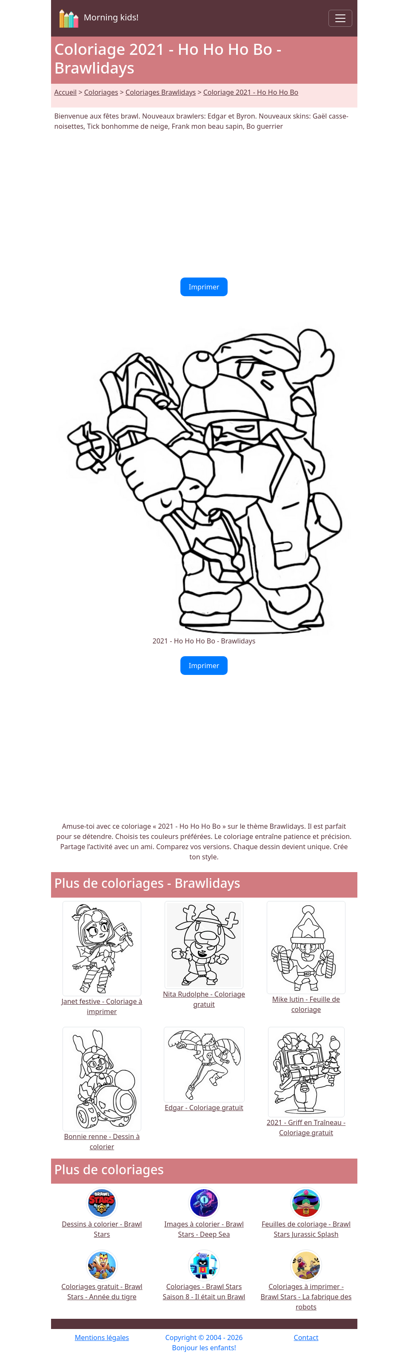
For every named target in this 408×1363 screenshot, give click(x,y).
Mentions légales (102, 1337)
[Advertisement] (204, 204)
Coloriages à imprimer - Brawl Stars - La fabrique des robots (306, 1286)
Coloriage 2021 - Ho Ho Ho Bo (251, 92)
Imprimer (204, 287)
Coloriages (101, 92)
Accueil (65, 92)
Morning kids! (97, 18)
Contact (306, 1337)
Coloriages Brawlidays (161, 92)
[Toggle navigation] (340, 18)
